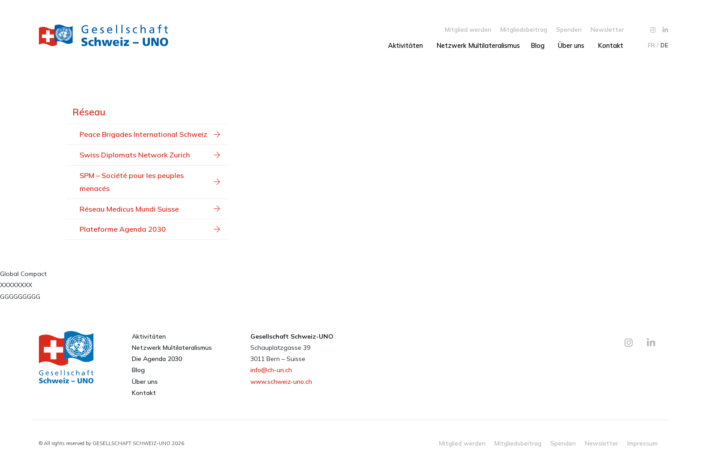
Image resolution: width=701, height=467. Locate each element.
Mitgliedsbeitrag (523, 29)
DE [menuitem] (664, 45)
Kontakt (610, 46)
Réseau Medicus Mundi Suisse (150, 208)
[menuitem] (651, 45)
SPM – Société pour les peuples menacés (150, 182)
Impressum (642, 443)
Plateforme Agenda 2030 (150, 229)
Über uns (571, 46)
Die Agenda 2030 (157, 359)
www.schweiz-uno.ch (281, 382)
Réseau (89, 112)
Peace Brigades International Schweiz (150, 134)
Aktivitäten (405, 46)
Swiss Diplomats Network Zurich (150, 154)
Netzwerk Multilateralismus (478, 46)
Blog (538, 46)
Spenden (569, 29)
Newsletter (607, 29)
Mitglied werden (468, 29)
